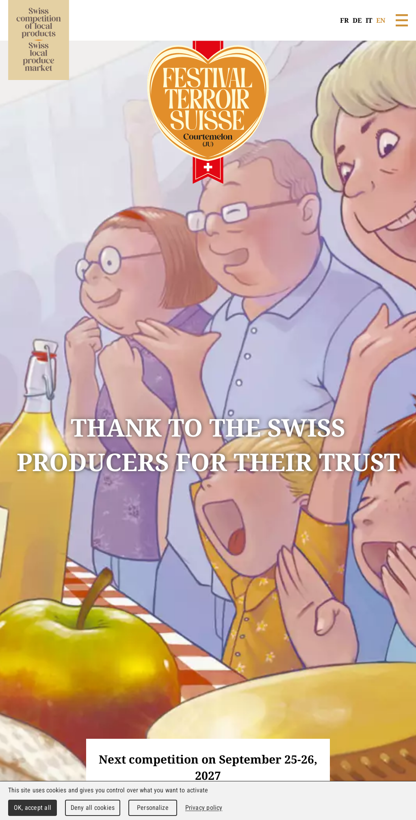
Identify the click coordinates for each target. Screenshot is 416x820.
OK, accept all (32, 807)
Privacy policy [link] (203, 807)
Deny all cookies (93, 807)
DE (357, 20)
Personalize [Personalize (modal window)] (152, 807)
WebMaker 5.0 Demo (38, 51)
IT (369, 20)
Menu (402, 20)
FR (344, 20)
